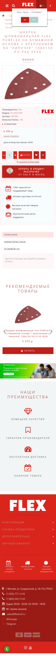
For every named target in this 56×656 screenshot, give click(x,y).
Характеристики (15, 241)
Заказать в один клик (29, 162)
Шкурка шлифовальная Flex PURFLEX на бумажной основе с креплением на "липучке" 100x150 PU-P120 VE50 (28, 333)
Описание (11, 234)
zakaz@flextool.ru (16, 614)
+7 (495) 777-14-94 (15, 593)
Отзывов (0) (12, 248)
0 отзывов (27, 62)
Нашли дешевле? (11, 136)
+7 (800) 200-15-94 (15, 598)
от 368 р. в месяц (25, 171)
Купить (25, 155)
